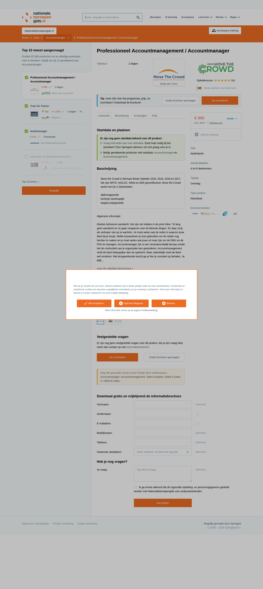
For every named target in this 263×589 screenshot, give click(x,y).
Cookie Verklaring (119, 293)
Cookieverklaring (149, 310)
